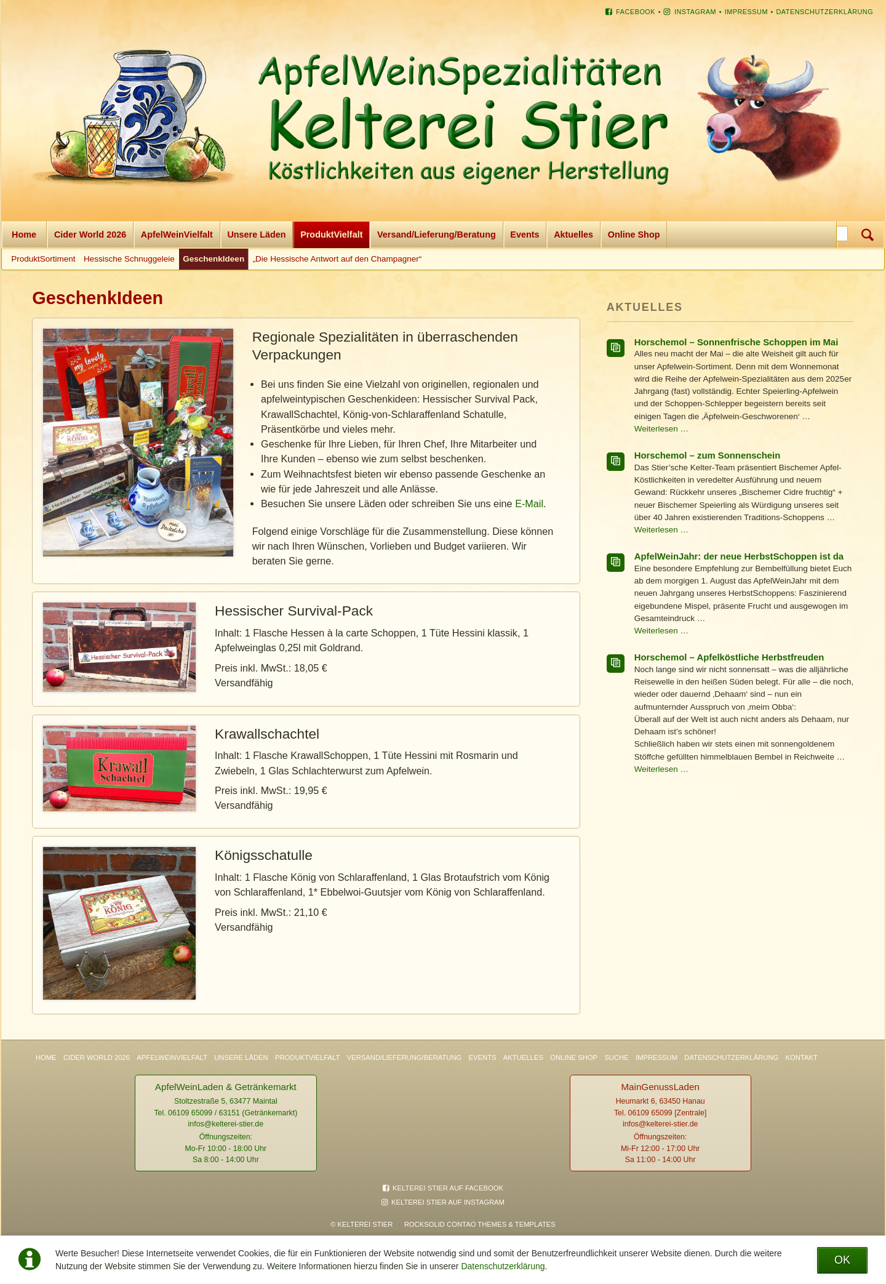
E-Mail (529, 503)
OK (842, 1260)
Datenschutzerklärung (503, 1266)
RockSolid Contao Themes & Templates (480, 1224)
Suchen (867, 235)
